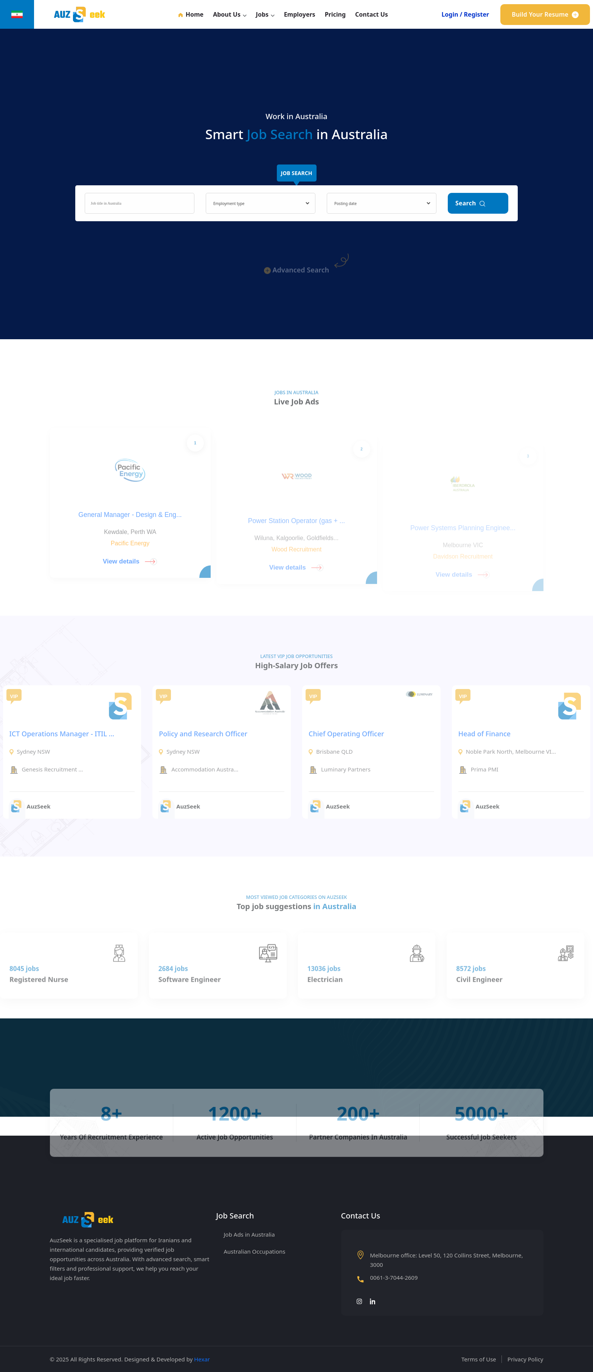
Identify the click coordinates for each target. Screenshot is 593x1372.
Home (191, 14)
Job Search (296, 177)
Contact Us (371, 14)
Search (470, 209)
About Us (227, 14)
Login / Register (465, 14)
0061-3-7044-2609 (394, 1278)
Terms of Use (478, 1359)
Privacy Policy (525, 1359)
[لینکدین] (373, 1301)
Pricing (335, 14)
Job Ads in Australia (249, 1234)
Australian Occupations (255, 1251)
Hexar (202, 1359)
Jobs (262, 14)
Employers (299, 14)
